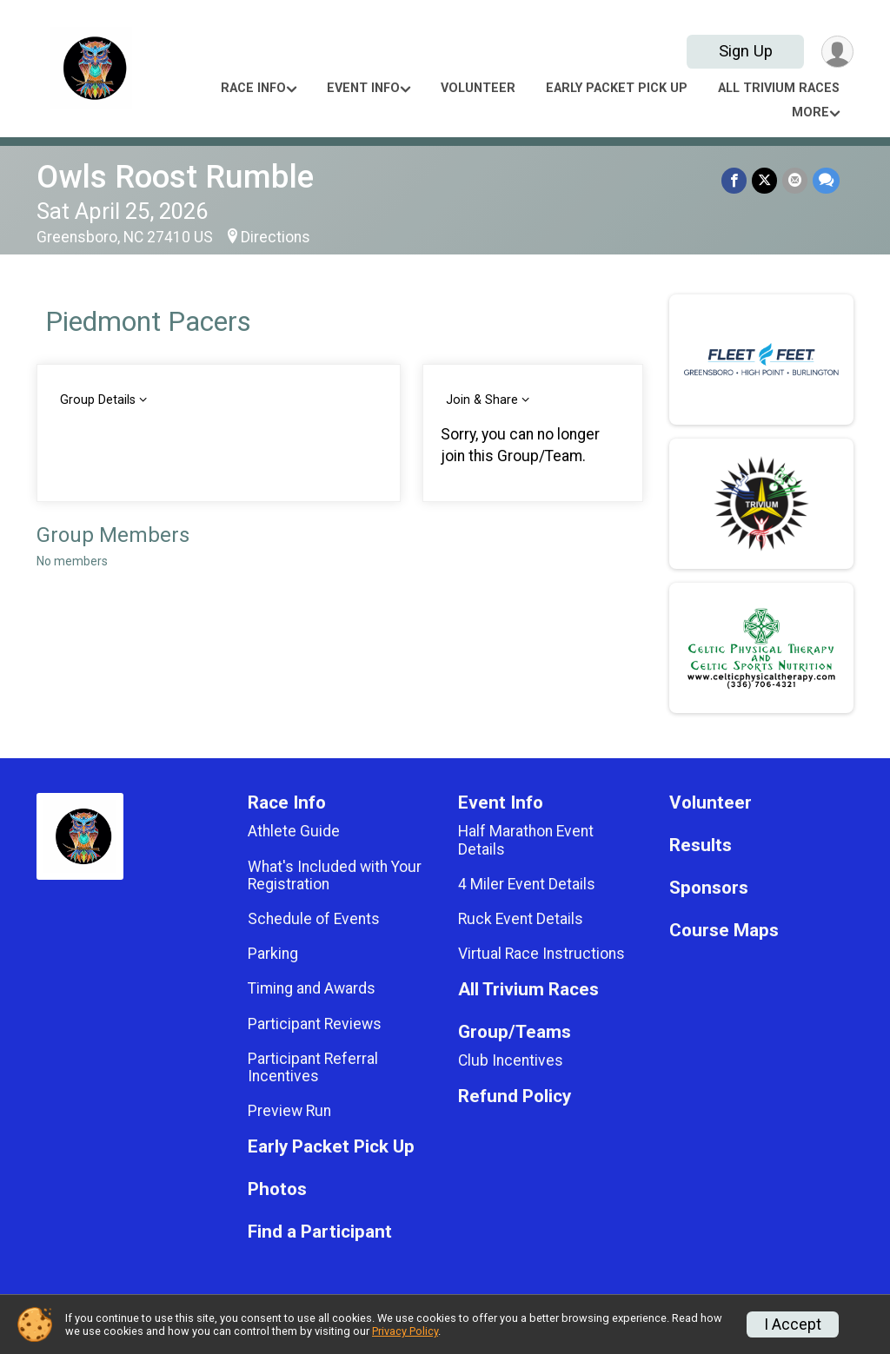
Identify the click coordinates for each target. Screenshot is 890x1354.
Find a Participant (320, 1232)
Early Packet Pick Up (616, 88)
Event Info (363, 88)
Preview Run (289, 1111)
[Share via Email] (794, 180)
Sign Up (746, 51)
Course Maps (724, 931)
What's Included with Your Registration (335, 875)
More (810, 112)
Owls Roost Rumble (175, 176)
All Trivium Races (779, 88)
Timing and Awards (311, 988)
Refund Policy (514, 1096)
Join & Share (482, 400)
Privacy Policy (405, 1330)
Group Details (98, 400)
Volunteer (478, 88)
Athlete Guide (294, 831)
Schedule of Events (314, 919)
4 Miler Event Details (526, 884)
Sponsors (708, 888)
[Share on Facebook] (734, 180)
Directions (275, 237)
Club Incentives (510, 1060)
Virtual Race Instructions (541, 953)
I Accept (792, 1324)
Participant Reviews (315, 1024)
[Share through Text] (826, 180)
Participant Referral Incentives (313, 1067)
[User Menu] (837, 52)
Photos (277, 1189)
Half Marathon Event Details (526, 839)
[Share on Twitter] (764, 180)
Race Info (253, 88)
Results (700, 845)
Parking (273, 953)
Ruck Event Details (520, 919)
